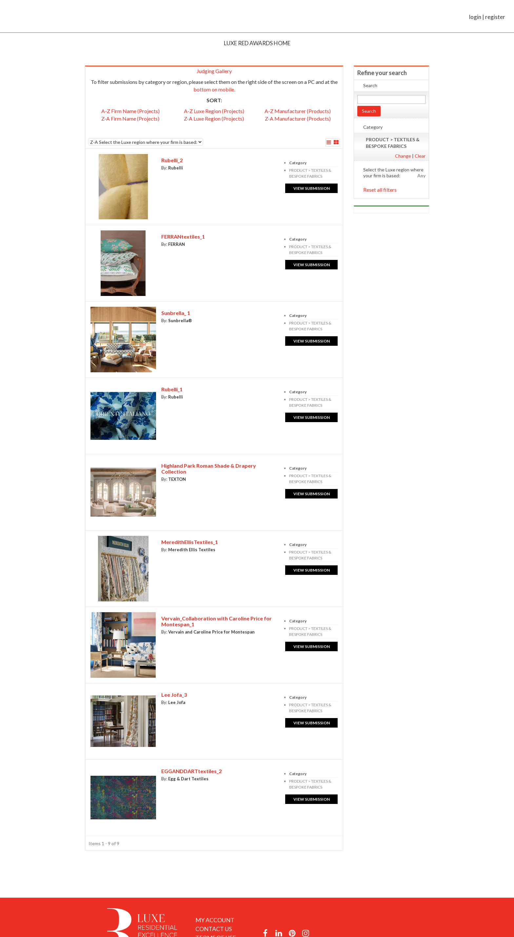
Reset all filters (380, 189)
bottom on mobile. (214, 89)
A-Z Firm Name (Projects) (130, 111)
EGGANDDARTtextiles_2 (191, 771)
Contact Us (213, 928)
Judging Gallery (214, 71)
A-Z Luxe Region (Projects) (214, 111)
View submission (311, 188)
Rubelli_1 (172, 389)
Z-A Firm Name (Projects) (130, 118)
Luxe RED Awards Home (257, 43)
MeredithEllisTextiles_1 (189, 542)
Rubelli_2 (172, 160)
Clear (420, 156)
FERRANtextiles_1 (183, 236)
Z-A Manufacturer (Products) (298, 118)
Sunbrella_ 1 (175, 313)
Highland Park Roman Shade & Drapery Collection (208, 468)
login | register (487, 16)
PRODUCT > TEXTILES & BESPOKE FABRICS (393, 143)
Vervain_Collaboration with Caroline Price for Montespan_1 (216, 621)
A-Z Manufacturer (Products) (298, 111)
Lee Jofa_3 (174, 695)
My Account (214, 920)
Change (403, 156)
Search (369, 111)
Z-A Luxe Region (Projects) (214, 118)
